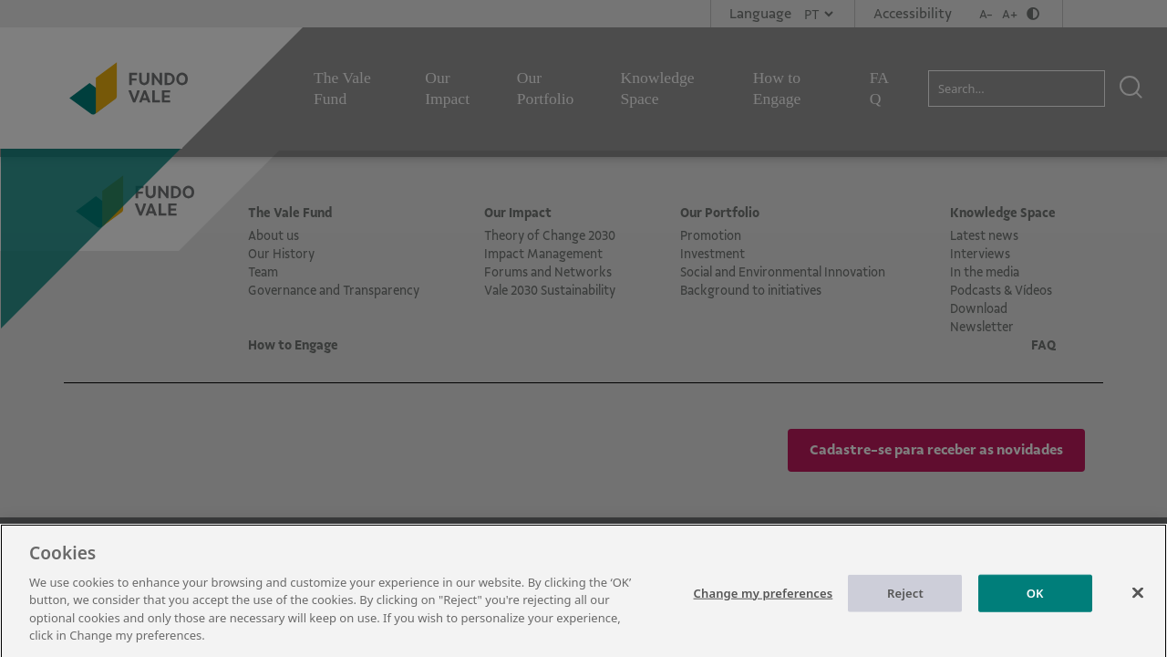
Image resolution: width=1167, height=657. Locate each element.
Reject (905, 600)
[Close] (1138, 600)
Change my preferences (763, 600)
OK (1035, 600)
